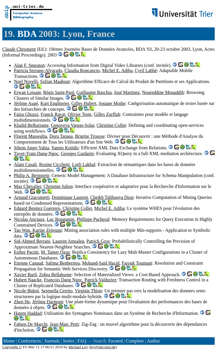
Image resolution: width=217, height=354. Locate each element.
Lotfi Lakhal (83, 164)
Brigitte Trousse (90, 136)
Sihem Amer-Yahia (31, 147)
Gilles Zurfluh (107, 114)
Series (68, 340)
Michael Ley (78, 347)
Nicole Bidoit (26, 290)
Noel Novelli (26, 81)
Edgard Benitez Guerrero (37, 208)
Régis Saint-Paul (58, 92)
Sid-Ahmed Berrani (32, 241)
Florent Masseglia (30, 136)
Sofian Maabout (55, 81)
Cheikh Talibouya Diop (112, 197)
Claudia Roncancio (82, 70)
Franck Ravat (53, 114)
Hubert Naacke (28, 279)
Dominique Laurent (70, 197)
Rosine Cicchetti (54, 164)
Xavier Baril (25, 274)
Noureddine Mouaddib (163, 92)
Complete (135, 340)
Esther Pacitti (26, 252)
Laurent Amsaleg (68, 241)
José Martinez (127, 92)
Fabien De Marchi (30, 324)
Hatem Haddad (28, 313)
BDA (26, 34)
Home (9, 340)
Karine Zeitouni (47, 230)
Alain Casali (25, 164)
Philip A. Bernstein (31, 175)
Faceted (115, 340)
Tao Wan (22, 230)
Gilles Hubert (83, 103)
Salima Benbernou (63, 263)
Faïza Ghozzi (26, 114)
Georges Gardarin (77, 153)
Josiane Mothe (112, 103)
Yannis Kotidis (64, 147)
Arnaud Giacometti (31, 197)
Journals (51, 340)
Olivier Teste (80, 114)
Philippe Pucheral (93, 219)
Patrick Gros (98, 241)
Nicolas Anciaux (29, 219)
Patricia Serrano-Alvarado (38, 70)
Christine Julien (58, 186)
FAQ (81, 340)
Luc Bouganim (60, 219)
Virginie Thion (88, 290)
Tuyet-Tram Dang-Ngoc (36, 153)
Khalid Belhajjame (31, 125)
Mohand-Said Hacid (100, 263)
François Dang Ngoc (63, 279)
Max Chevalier (27, 186)
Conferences (29, 340)
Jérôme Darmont (47, 301)
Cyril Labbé (146, 70)
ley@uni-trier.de (102, 347)
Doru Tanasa (61, 136)
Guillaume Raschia (94, 92)
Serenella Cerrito (57, 290)
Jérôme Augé (26, 103)
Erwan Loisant (27, 92)
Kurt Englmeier (54, 103)
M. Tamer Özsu (55, 252)
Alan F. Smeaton (29, 65)
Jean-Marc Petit (64, 324)
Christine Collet (111, 125)
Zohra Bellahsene (55, 274)
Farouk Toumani (137, 263)
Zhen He (22, 301)
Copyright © (12, 347)
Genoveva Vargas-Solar (72, 125)
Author (153, 340)
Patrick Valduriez (100, 279)
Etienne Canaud (28, 263)
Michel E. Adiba (117, 70)
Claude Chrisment (19, 49)
